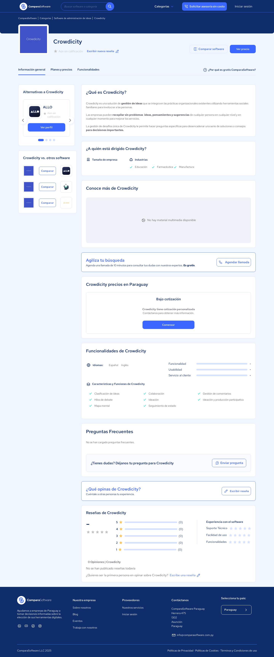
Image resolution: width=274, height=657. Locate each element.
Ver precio (242, 49)
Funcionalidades (88, 69)
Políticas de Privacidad (180, 650)
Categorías (164, 6)
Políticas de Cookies (206, 650)
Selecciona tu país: (233, 598)
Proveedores (130, 600)
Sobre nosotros (82, 607)
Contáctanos (180, 600)
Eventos (77, 621)
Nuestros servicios (132, 607)
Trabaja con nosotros (85, 627)
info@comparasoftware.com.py (192, 635)
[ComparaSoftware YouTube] (26, 626)
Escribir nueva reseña (103, 51)
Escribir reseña (236, 491)
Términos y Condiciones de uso (238, 650)
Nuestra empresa (84, 600)
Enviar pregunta (229, 463)
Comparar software (208, 49)
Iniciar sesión (243, 6)
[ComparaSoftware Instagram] (40, 626)
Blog (75, 614)
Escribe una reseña (185, 575)
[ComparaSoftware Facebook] (33, 626)
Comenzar (168, 325)
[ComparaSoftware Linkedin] (19, 626)
